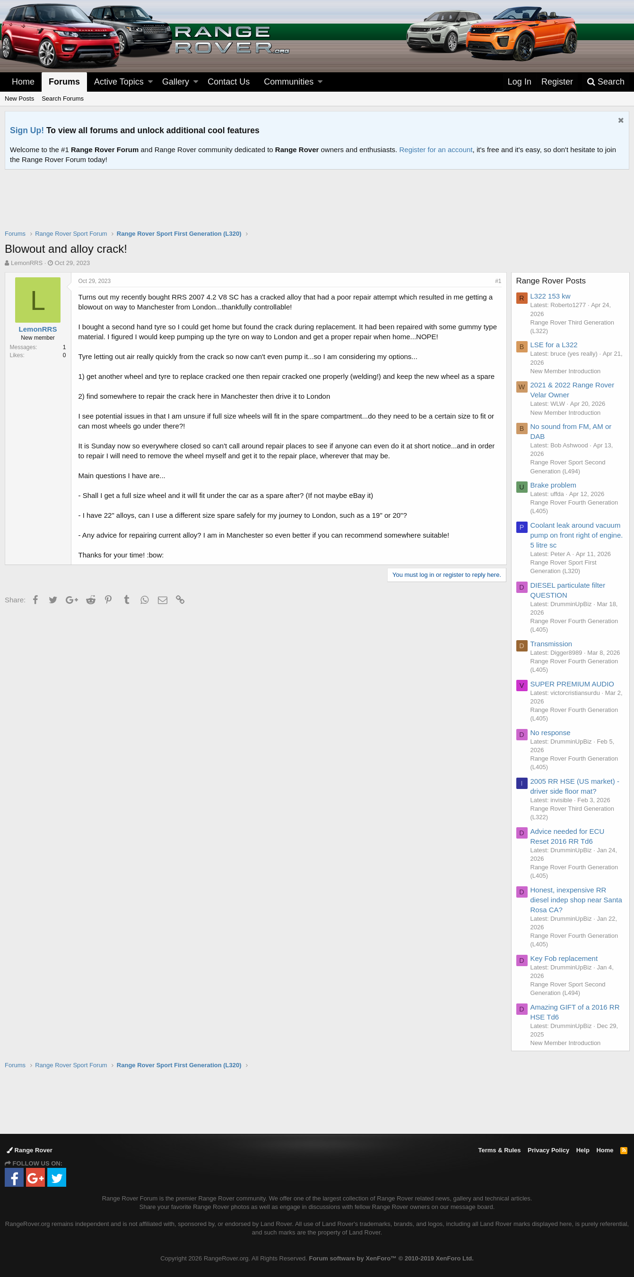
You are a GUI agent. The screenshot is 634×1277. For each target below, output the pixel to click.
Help (583, 1150)
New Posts (19, 98)
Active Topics (119, 81)
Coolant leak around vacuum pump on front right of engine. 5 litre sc (576, 535)
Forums (64, 81)
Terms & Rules (499, 1150)
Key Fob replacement (564, 958)
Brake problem (553, 485)
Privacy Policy (548, 1150)
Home (23, 81)
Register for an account (435, 150)
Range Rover (29, 1150)
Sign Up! (27, 130)
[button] (150, 82)
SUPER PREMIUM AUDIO (572, 684)
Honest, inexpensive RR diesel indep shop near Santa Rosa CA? (576, 900)
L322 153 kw (550, 296)
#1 (498, 281)
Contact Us (229, 81)
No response (550, 732)
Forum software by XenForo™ (391, 1258)
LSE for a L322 (554, 345)
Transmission (551, 644)
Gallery (175, 81)
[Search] (605, 82)
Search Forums (63, 98)
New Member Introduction (565, 371)
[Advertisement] (317, 205)
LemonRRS (27, 262)
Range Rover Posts (551, 280)
